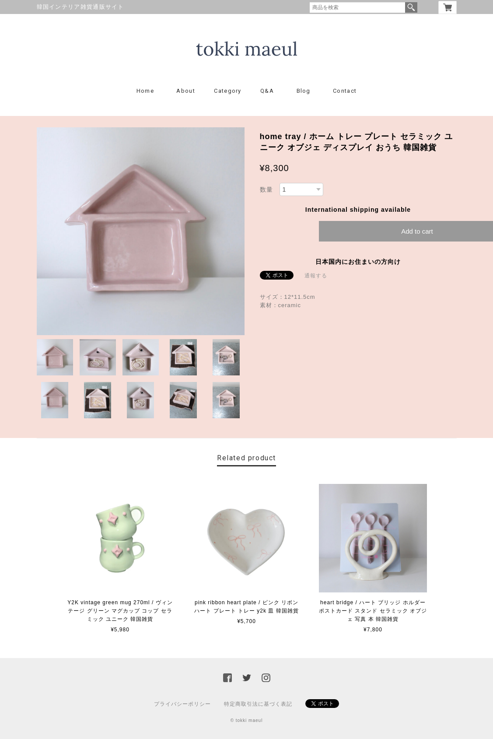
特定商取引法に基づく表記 (258, 704)
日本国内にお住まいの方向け (358, 261)
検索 (411, 7)
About (185, 91)
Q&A (267, 91)
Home (145, 91)
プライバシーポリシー (182, 704)
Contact (345, 91)
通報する (315, 276)
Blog (304, 91)
